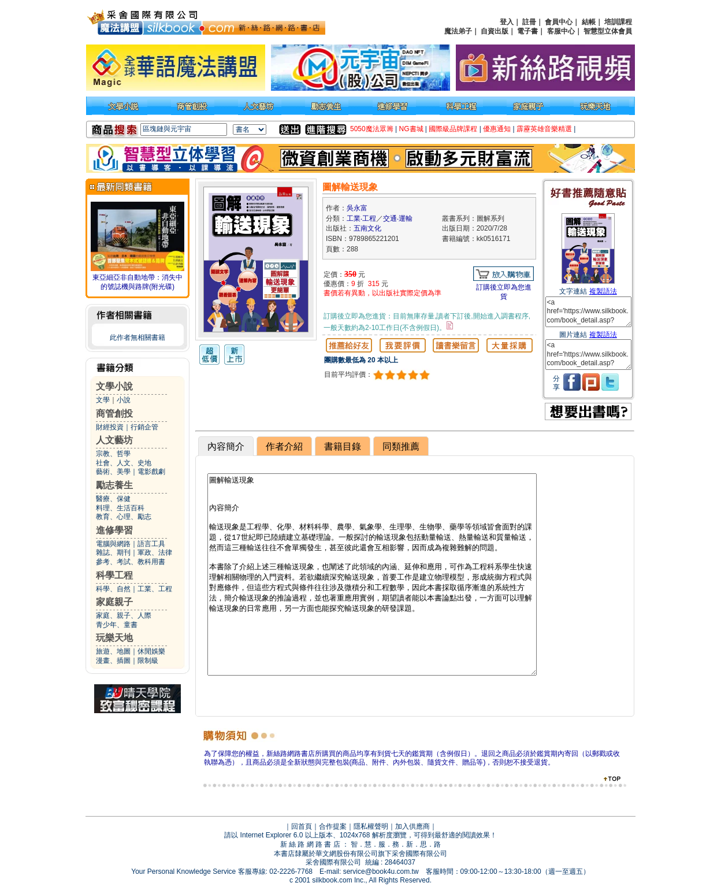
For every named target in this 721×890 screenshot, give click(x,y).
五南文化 (367, 228)
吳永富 (357, 208)
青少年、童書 (116, 625)
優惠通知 (497, 129)
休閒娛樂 (151, 651)
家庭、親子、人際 (123, 615)
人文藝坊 (114, 440)
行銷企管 (144, 427)
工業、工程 (154, 589)
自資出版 (494, 31)
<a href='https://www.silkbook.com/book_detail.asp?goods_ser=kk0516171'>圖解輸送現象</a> (588, 311)
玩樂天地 (114, 638)
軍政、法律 (154, 552)
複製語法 (603, 291)
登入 (507, 22)
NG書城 (411, 129)
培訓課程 (618, 22)
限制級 (147, 661)
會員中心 (559, 22)
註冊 (529, 22)
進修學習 (114, 530)
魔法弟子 (458, 31)
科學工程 (114, 575)
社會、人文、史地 (123, 463)
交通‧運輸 (397, 218)
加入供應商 (412, 826)
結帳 (589, 22)
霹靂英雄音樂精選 (544, 129)
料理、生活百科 (120, 508)
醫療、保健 (113, 499)
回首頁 (301, 826)
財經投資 (110, 427)
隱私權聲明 (371, 826)
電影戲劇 (151, 472)
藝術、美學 (113, 472)
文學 (103, 400)
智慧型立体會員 (608, 31)
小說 (124, 400)
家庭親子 (114, 602)
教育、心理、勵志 (123, 517)
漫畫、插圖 (113, 661)
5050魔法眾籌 (371, 129)
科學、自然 (113, 589)
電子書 (527, 31)
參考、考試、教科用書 (130, 562)
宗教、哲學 (113, 454)
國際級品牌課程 (453, 129)
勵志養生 (114, 485)
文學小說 (114, 386)
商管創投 (114, 413)
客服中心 (561, 31)
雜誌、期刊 (113, 552)
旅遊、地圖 (113, 651)
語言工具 (151, 544)
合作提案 (333, 826)
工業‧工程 (361, 218)
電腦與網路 (113, 544)
